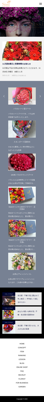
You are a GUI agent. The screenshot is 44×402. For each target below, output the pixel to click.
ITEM (22, 351)
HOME (22, 344)
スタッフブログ (9, 294)
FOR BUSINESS (22, 383)
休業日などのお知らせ (19, 75)
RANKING (22, 355)
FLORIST (22, 379)
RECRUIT (22, 375)
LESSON (22, 359)
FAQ (22, 371)
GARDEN (22, 387)
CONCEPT (22, 348)
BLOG (22, 363)
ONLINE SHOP (22, 367)
